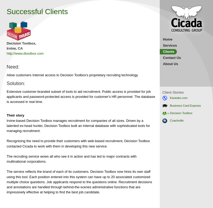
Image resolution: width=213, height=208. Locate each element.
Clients (168, 52)
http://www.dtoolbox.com (25, 53)
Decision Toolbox (177, 113)
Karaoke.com (174, 97)
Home (168, 39)
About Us (170, 64)
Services (170, 45)
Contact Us (172, 58)
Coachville (173, 120)
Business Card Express (181, 105)
